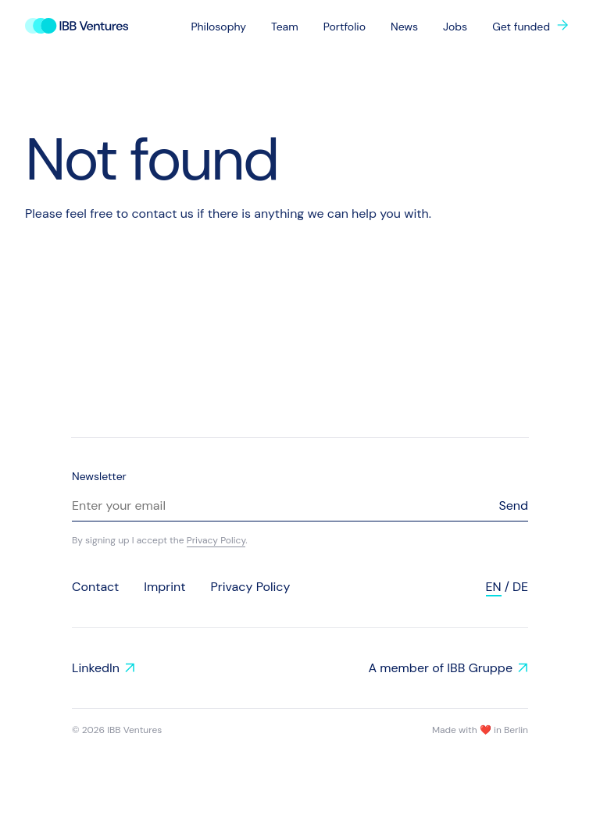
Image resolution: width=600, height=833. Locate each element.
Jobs (455, 27)
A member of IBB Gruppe (440, 668)
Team (284, 27)
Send (513, 505)
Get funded (521, 27)
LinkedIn (96, 668)
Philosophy (218, 27)
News (404, 27)
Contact (95, 586)
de (520, 586)
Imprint (164, 586)
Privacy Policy (216, 540)
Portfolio (344, 27)
